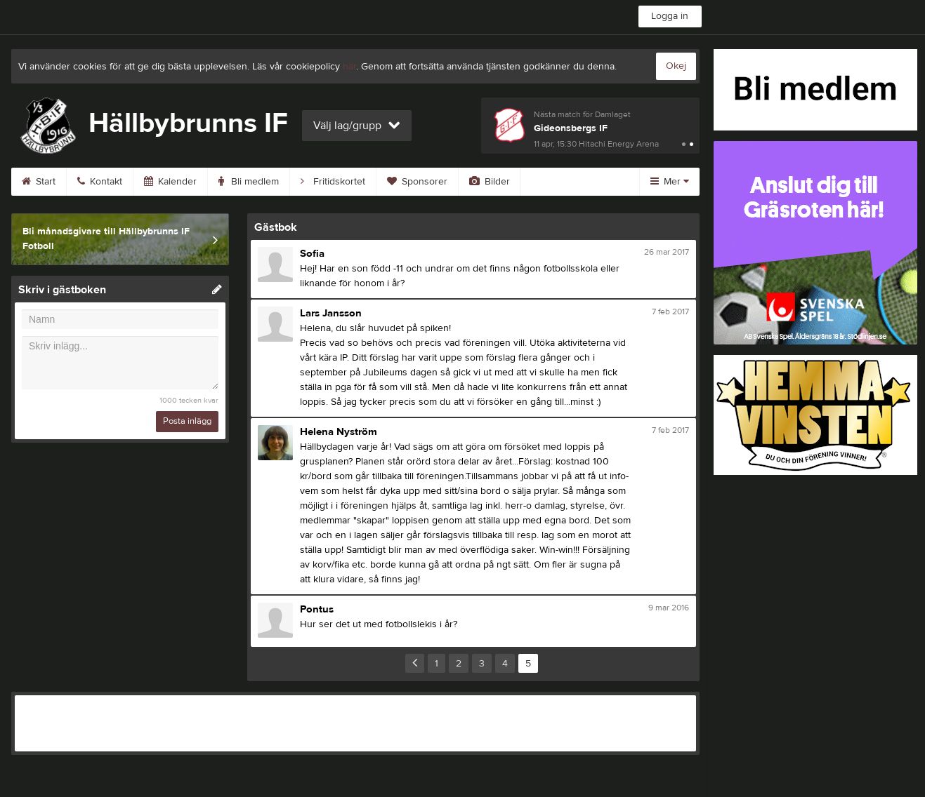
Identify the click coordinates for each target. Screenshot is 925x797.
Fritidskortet (333, 181)
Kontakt (99, 181)
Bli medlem (248, 181)
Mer (669, 181)
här (349, 66)
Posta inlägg (187, 421)
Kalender (170, 181)
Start (38, 181)
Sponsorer (417, 181)
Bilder (489, 181)
